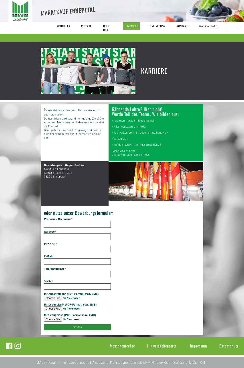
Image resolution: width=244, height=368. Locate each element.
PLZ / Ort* (77, 247)
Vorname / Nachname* (77, 222)
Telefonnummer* (77, 272)
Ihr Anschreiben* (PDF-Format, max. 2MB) (77, 296)
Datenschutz (228, 346)
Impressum (198, 346)
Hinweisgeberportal (162, 346)
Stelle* (77, 285)
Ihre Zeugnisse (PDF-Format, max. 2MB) (77, 318)
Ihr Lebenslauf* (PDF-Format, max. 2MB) (77, 307)
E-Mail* (77, 260)
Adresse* (77, 235)
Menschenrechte (122, 346)
